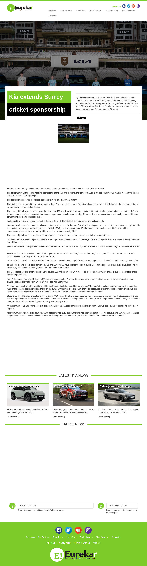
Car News (52, 11)
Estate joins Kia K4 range (115, 386)
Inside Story (95, 11)
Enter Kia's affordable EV (23, 386)
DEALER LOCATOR (118, 506)
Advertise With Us (82, 543)
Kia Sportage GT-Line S (68, 386)
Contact (96, 543)
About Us (51, 543)
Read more (13, 417)
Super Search (28, 506)
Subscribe (52, 16)
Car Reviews (66, 11)
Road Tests (81, 11)
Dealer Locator (111, 11)
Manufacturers (128, 11)
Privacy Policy (64, 543)
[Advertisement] (73, 167)
